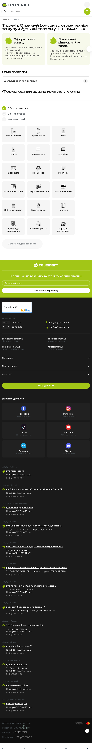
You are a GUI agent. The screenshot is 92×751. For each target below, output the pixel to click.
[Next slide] (89, 49)
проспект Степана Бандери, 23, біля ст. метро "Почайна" (36, 567)
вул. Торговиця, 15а (16, 664)
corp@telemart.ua (11, 347)
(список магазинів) (59, 56)
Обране (68, 749)
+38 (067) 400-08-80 (59, 322)
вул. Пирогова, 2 (15, 471)
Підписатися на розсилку (46, 290)
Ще (88, 749)
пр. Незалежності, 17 (17, 685)
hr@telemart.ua (55, 347)
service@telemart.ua (12, 339)
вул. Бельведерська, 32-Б (19, 507)
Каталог (26, 749)
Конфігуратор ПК (46, 386)
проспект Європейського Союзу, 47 (25, 607)
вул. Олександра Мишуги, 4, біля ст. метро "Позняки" (34, 546)
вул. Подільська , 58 (16, 703)
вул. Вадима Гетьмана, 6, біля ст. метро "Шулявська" (34, 526)
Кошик (47, 749)
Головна (5, 749)
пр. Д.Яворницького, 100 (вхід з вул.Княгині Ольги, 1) (34, 489)
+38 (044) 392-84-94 (59, 327)
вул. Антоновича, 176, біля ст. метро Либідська (31, 586)
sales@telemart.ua (57, 339)
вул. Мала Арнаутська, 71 (19, 646)
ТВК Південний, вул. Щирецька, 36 (24, 625)
